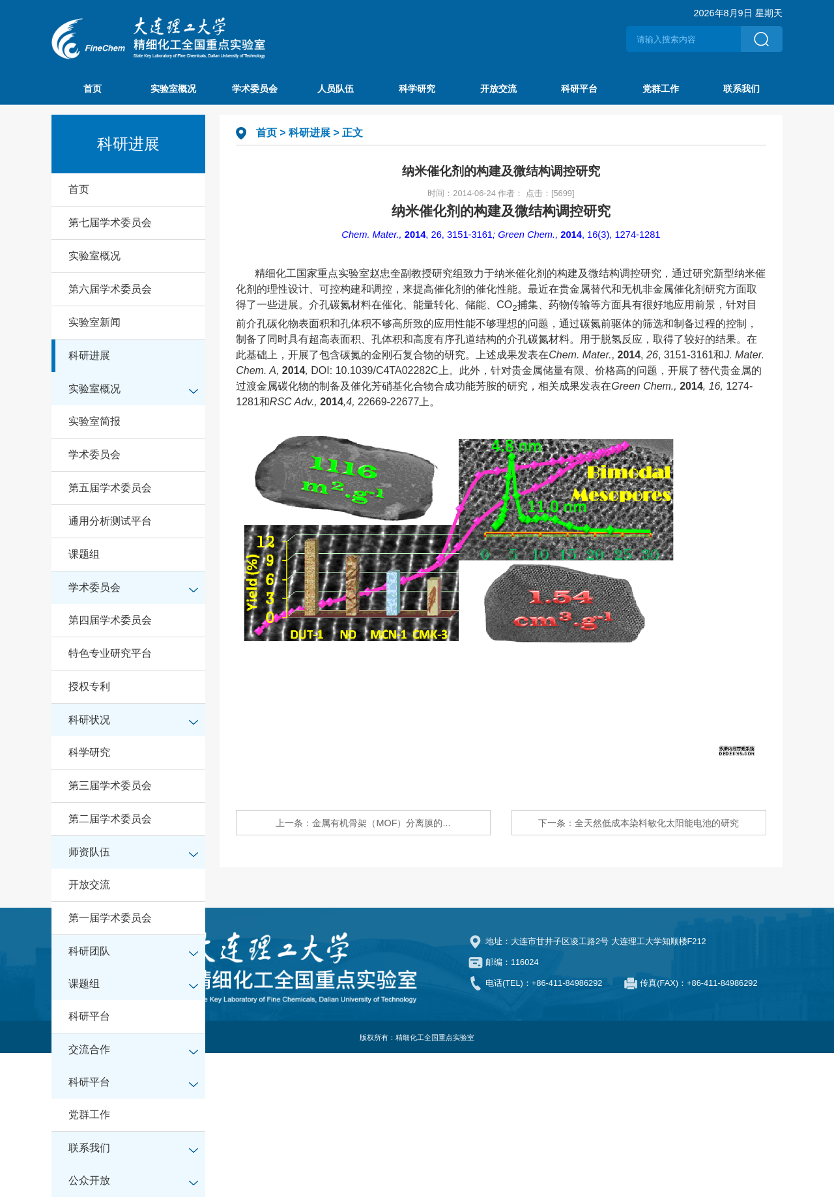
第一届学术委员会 (110, 917)
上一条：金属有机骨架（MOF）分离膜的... (363, 823)
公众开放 (89, 1180)
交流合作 (89, 1049)
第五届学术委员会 (110, 487)
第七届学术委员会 (110, 222)
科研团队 (89, 951)
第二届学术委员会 (110, 818)
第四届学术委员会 (110, 620)
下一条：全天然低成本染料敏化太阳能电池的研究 (638, 823)
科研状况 (89, 719)
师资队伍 (89, 852)
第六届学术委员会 (110, 289)
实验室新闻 (94, 322)
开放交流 (498, 88)
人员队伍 (335, 88)
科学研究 (417, 88)
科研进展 (89, 355)
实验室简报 (94, 421)
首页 (92, 88)
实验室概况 (173, 88)
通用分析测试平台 (110, 520)
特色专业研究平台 (110, 653)
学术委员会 (255, 88)
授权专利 (89, 686)
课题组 (84, 554)
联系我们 (741, 88)
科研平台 (579, 88)
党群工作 (660, 88)
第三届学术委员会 (110, 785)
